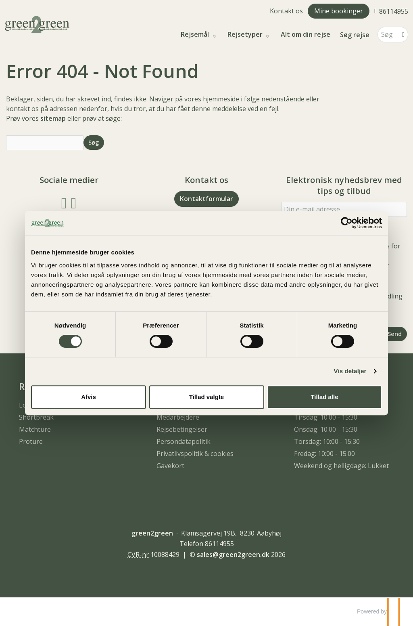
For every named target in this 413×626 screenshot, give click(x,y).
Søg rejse (354, 34)
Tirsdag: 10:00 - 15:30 (325, 417)
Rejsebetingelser (181, 429)
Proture (31, 441)
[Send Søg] (93, 142)
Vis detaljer (350, 371)
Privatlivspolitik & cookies (195, 453)
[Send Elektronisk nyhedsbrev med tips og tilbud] (395, 334)
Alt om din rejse (305, 34)
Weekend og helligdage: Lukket (341, 465)
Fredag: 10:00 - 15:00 (324, 453)
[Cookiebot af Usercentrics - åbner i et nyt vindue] (346, 223)
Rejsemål (196, 34)
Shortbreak (36, 417)
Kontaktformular (206, 198)
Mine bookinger (338, 10)
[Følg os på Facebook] (64, 202)
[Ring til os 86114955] (391, 10)
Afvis (88, 396)
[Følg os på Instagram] (74, 202)
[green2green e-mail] (233, 554)
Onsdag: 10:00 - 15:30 (325, 429)
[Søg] (387, 34)
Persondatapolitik (183, 441)
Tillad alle (324, 396)
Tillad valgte (206, 396)
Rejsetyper (245, 34)
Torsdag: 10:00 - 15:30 (327, 441)
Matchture (35, 429)
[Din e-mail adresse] (344, 209)
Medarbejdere (177, 417)
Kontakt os (286, 10)
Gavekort (170, 465)
